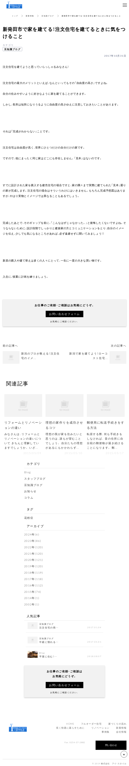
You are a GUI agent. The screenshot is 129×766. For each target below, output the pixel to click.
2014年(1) (31, 596)
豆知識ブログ (48, 15)
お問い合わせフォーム (64, 314)
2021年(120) (33, 553)
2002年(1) (31, 603)
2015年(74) (32, 590)
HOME (70, 722)
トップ (15, 15)
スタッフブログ (35, 479)
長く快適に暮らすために (70, 726)
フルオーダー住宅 (91, 722)
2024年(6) (31, 534)
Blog (27, 472)
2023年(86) (32, 540)
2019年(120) (33, 565)
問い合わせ (111, 743)
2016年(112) (33, 584)
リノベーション (100, 726)
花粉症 (28, 517)
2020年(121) (33, 559)
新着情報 (30, 15)
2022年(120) (33, 546)
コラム (28, 497)
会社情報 (121, 730)
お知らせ (30, 491)
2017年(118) (33, 578)
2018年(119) (33, 571)
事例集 (105, 730)
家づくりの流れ (117, 722)
